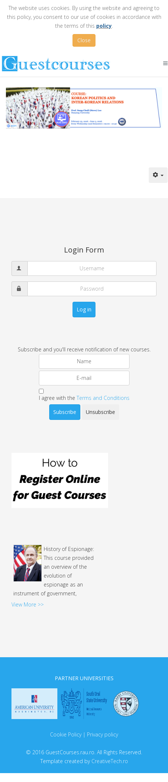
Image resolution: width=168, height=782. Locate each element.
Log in (84, 309)
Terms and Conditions (103, 397)
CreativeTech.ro (109, 761)
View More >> (27, 604)
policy (104, 25)
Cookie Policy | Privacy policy (84, 734)
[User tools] (158, 175)
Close (84, 40)
